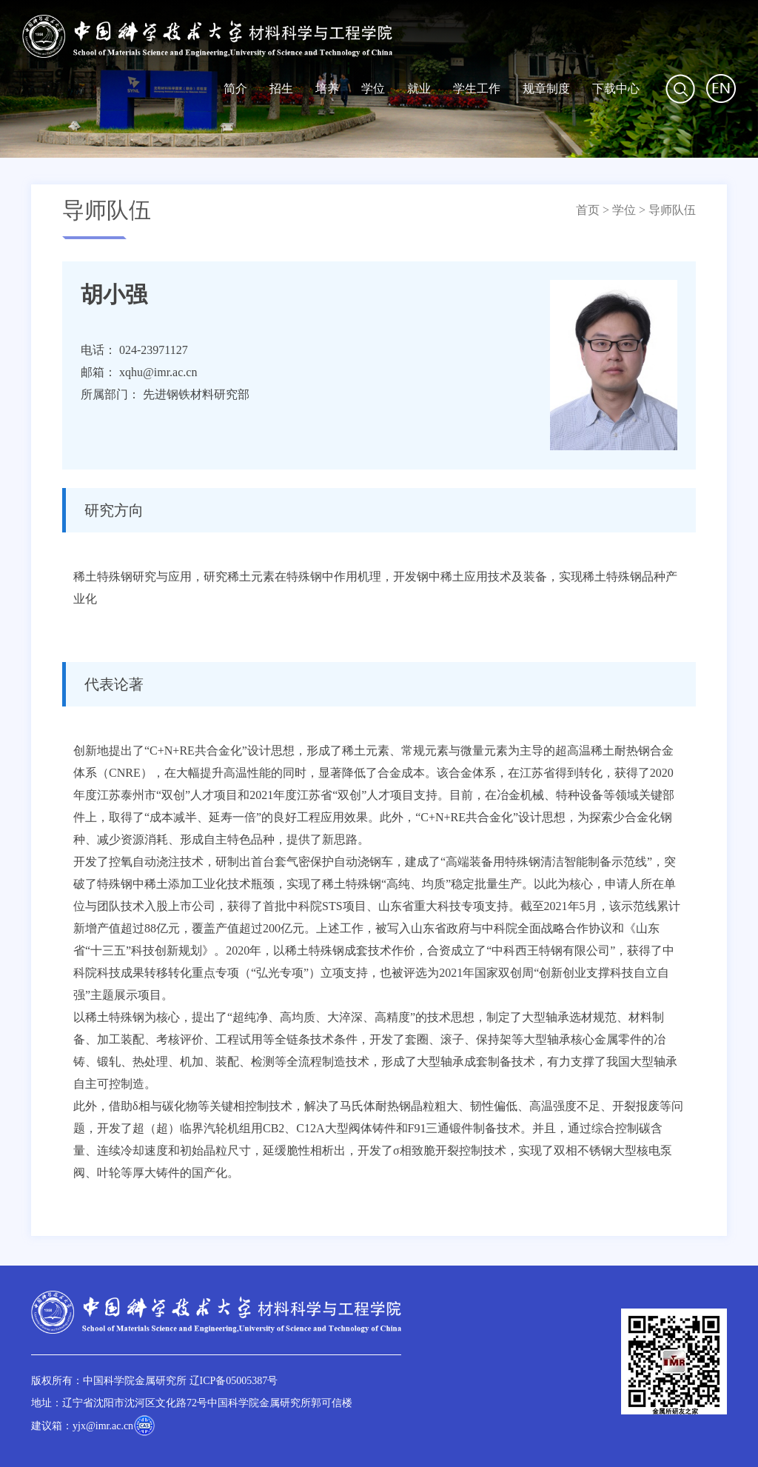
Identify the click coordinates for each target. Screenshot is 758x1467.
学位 (373, 88)
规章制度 (546, 88)
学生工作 (476, 88)
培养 (327, 88)
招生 (281, 88)
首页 (588, 210)
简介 (235, 88)
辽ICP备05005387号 (234, 1380)
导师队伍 (672, 210)
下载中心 (616, 88)
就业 (419, 88)
